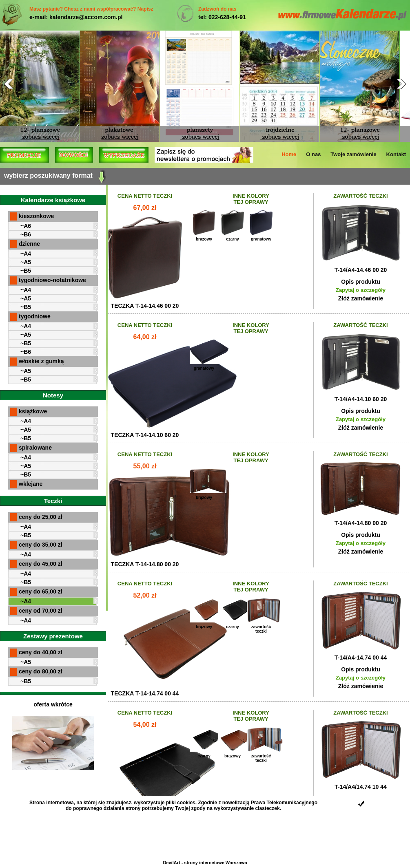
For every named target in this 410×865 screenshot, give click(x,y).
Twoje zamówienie (353, 154)
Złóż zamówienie (360, 298)
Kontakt (396, 154)
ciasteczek (267, 808)
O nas (313, 154)
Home (288, 154)
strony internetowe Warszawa (215, 862)
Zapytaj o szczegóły (361, 290)
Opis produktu (360, 281)
